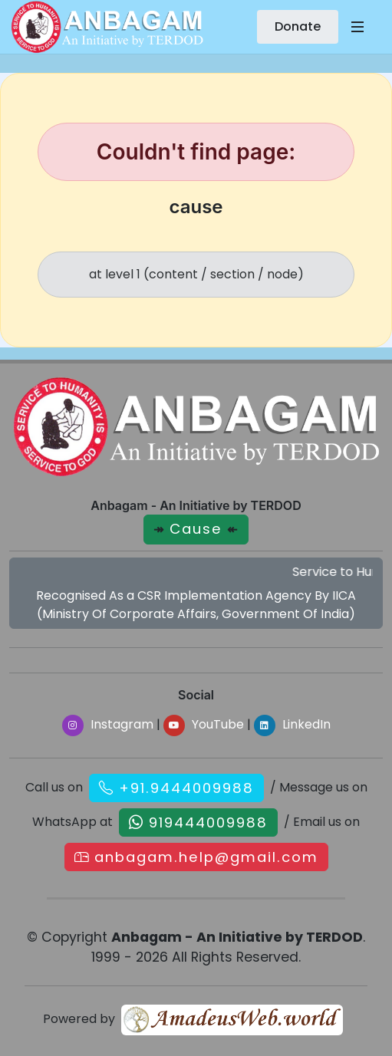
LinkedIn (292, 724)
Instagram (107, 724)
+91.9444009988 (186, 788)
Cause (196, 528)
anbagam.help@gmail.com (206, 857)
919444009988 (208, 822)
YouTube (203, 724)
